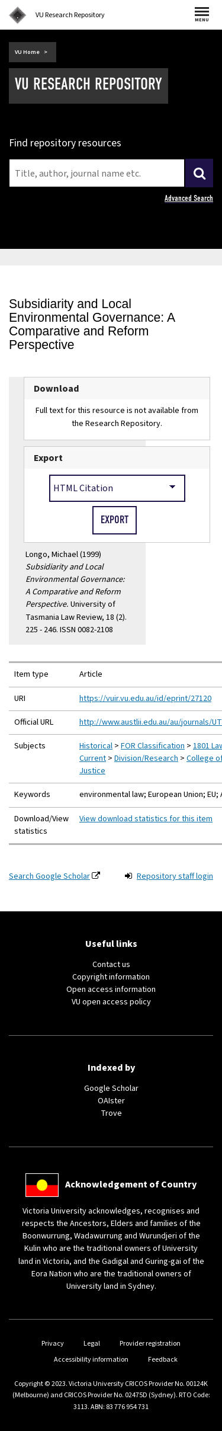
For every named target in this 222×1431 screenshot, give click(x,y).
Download (56, 388)
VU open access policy (111, 1002)
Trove (111, 1113)
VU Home (27, 52)
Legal (91, 1344)
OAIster (111, 1101)
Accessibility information (91, 1360)
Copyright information (111, 977)
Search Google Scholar (49, 876)
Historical (95, 746)
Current (92, 758)
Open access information (111, 989)
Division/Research (146, 758)
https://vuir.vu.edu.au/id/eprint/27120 (145, 699)
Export (48, 458)
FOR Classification (153, 746)
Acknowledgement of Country (131, 1184)
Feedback (163, 1360)
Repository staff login (175, 876)
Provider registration (150, 1344)
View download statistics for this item (146, 819)
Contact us (111, 965)
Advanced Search (189, 198)
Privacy (52, 1344)
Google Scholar (111, 1088)
